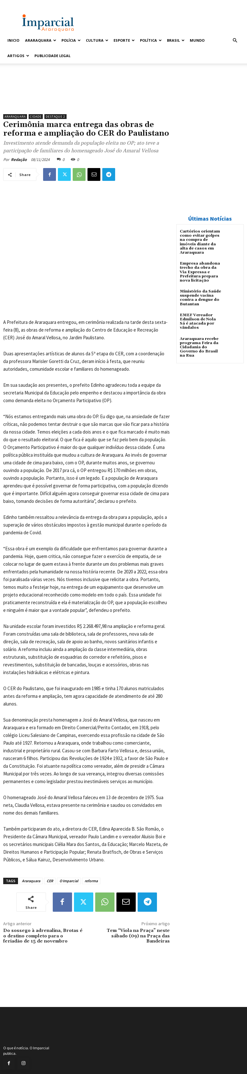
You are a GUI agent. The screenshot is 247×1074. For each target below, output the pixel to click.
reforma (91, 880)
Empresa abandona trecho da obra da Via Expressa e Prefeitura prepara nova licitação (200, 272)
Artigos (18, 55)
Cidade (36, 116)
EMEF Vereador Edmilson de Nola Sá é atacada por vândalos (198, 321)
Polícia (71, 40)
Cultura (97, 40)
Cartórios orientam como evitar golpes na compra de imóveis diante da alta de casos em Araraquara (200, 242)
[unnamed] (86, 94)
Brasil (176, 40)
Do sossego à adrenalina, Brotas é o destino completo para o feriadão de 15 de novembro (43, 936)
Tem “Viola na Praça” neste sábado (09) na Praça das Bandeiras (138, 936)
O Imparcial (68, 880)
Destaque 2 (55, 116)
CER (50, 880)
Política (151, 40)
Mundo (197, 40)
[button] (234, 41)
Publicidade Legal (52, 55)
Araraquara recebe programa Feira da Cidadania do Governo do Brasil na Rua (199, 347)
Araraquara (40, 40)
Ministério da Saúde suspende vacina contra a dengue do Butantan (200, 298)
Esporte (124, 40)
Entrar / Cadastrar (20, 4)
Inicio (13, 40)
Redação (19, 159)
